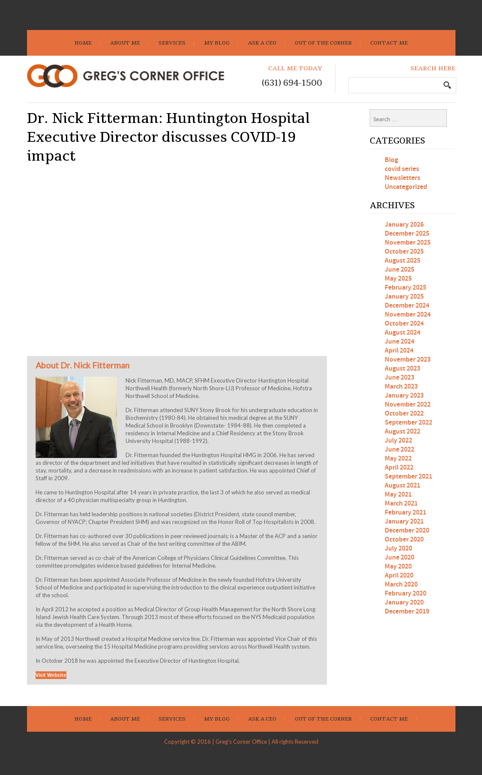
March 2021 (401, 503)
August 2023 (402, 368)
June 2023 (399, 377)
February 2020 (405, 593)
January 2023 (404, 395)
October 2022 (404, 413)
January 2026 (404, 224)
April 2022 (399, 467)
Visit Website (51, 675)
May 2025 (398, 278)
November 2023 (408, 359)
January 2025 (404, 296)
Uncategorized (406, 187)
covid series (402, 169)
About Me (125, 42)
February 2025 (405, 287)
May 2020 (398, 566)
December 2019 (407, 611)
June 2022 (399, 449)
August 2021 (402, 485)
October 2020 (404, 539)
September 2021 (408, 476)
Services (172, 42)
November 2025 (408, 242)
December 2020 (407, 530)
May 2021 (398, 494)
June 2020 (399, 557)
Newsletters (402, 178)
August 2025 (402, 260)
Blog (391, 160)
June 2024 (399, 341)
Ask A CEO (262, 42)
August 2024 (402, 332)
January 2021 (404, 521)
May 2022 (398, 458)
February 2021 (405, 512)
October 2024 (404, 323)
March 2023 (401, 386)
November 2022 (408, 404)
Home (83, 42)
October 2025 (404, 251)
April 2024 (399, 350)
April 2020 (399, 575)
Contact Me (389, 42)
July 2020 (398, 548)
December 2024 (407, 305)
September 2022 (408, 422)
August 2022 (402, 431)
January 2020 (404, 602)
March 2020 (401, 584)
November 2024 (408, 314)
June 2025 (399, 269)
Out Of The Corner (323, 42)
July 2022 (398, 440)
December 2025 (407, 233)
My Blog (217, 42)
